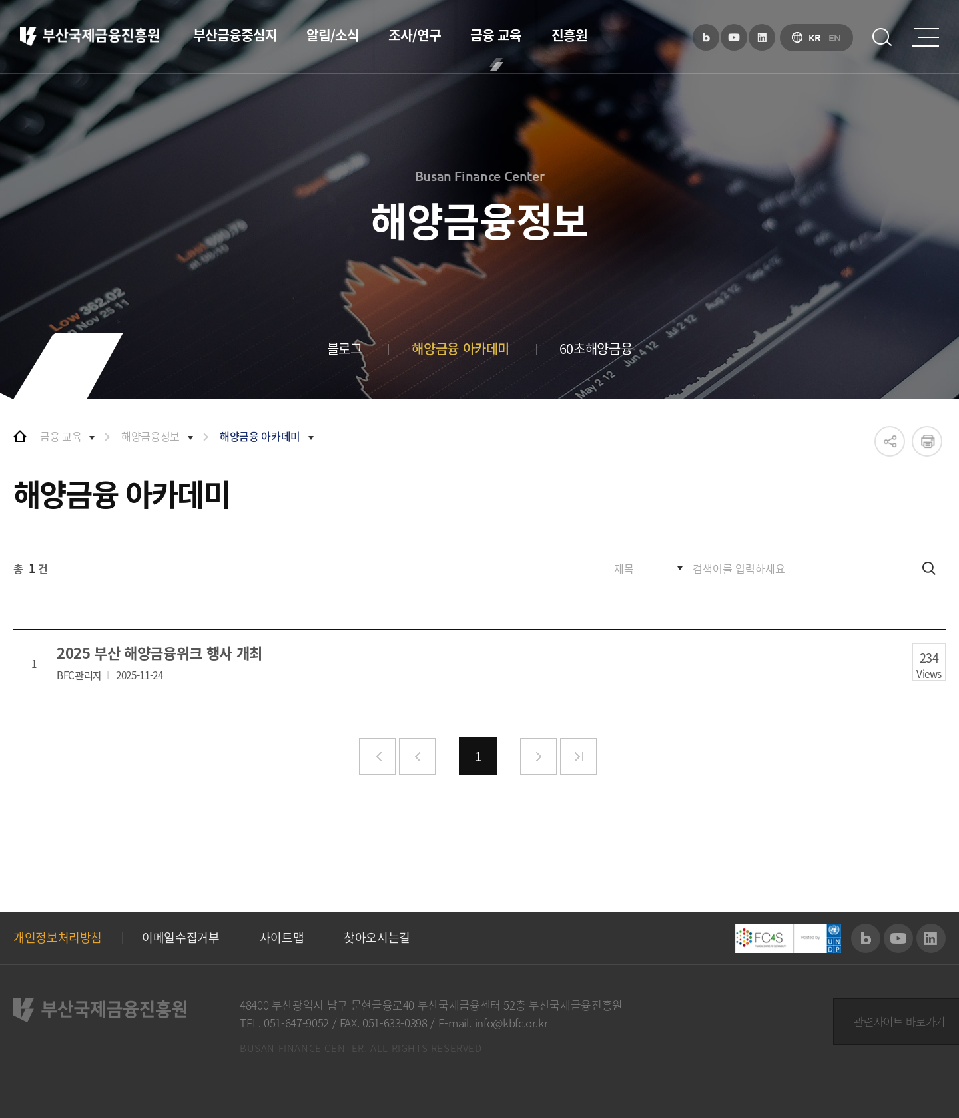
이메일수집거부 (180, 938)
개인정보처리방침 (57, 938)
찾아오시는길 (377, 938)
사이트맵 (282, 938)
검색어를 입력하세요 (13, 549)
